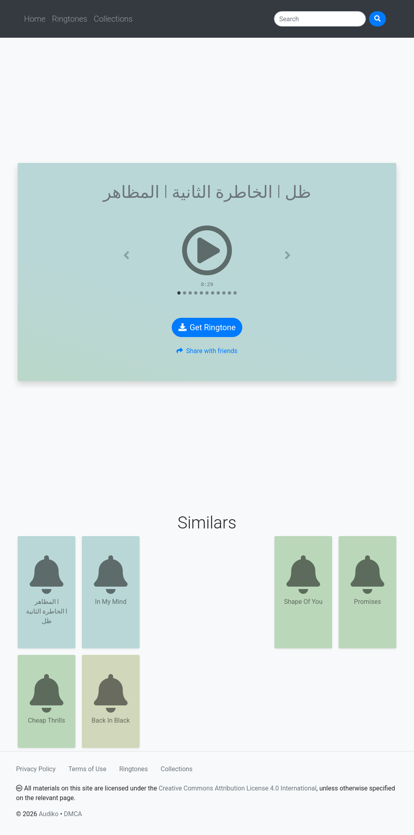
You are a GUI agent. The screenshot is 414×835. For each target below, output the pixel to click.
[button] (126, 255)
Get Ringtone (207, 327)
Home (34, 19)
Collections (113, 19)
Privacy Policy (36, 769)
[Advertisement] (207, 100)
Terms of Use (88, 769)
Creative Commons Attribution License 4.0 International (237, 788)
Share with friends (207, 351)
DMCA (73, 814)
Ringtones (69, 19)
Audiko (48, 814)
